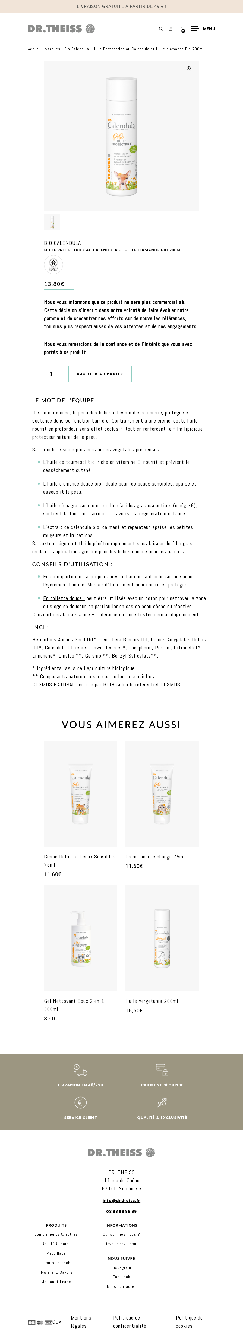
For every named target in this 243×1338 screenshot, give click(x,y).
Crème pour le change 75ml (155, 856)
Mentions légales (81, 1321)
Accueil (34, 49)
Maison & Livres (56, 1282)
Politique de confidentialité (129, 1321)
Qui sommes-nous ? (121, 1234)
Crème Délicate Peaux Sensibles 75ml (80, 860)
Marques (53, 49)
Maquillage (56, 1253)
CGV (56, 1321)
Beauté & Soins (56, 1244)
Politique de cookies (189, 1321)
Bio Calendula (76, 49)
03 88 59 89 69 (121, 1211)
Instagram (121, 1267)
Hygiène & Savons (56, 1272)
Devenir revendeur (121, 1244)
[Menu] (203, 28)
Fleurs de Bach (56, 1263)
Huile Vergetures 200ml (151, 1000)
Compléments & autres (56, 1234)
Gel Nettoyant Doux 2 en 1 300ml (74, 1005)
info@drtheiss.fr (121, 1200)
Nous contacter (121, 1286)
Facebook (121, 1277)
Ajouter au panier (100, 374)
